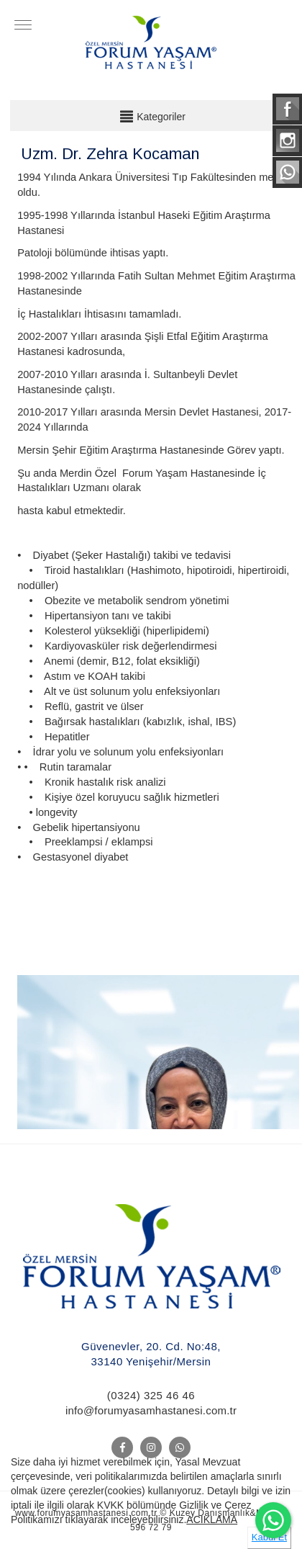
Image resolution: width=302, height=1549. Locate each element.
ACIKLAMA (211, 1519)
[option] (158, 1049)
